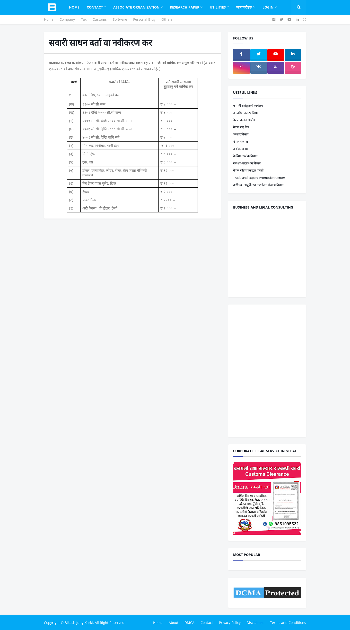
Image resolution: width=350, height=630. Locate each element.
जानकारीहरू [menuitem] (244, 7)
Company (67, 19)
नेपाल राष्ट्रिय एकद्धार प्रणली (248, 170)
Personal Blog (144, 19)
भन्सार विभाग (240, 134)
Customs (100, 19)
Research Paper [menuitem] (184, 7)
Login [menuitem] (267, 7)
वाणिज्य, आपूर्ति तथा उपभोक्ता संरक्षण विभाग (258, 185)
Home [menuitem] (74, 7)
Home (48, 19)
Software (120, 19)
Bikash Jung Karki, (79, 622)
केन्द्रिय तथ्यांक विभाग (245, 156)
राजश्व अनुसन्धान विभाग (247, 163)
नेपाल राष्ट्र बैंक (241, 127)
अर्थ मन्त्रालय (240, 149)
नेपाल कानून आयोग (244, 120)
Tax (84, 19)
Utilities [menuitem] (218, 7)
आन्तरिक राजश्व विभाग (246, 113)
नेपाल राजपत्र (240, 141)
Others (167, 19)
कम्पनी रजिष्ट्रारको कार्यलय (248, 105)
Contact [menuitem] (95, 7)
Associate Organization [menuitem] (136, 7)
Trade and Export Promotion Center (259, 177)
